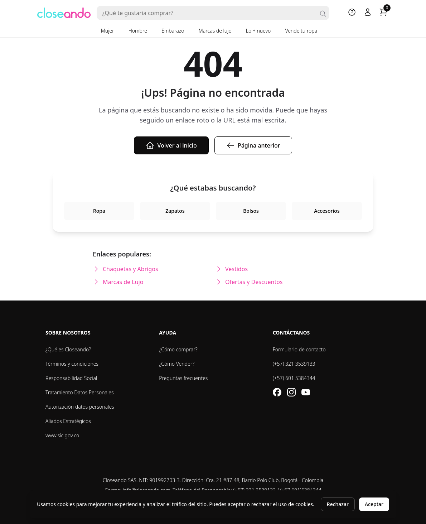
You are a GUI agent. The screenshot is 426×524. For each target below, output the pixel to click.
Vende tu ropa (301, 30)
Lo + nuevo (258, 30)
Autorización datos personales (79, 406)
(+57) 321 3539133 (294, 363)
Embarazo (172, 30)
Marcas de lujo (215, 30)
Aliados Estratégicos (68, 421)
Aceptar (374, 504)
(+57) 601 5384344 (294, 378)
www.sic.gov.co (62, 435)
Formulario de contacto (299, 349)
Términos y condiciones (71, 363)
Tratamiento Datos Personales (79, 392)
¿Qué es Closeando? (68, 349)
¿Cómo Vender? (176, 363)
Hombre (138, 30)
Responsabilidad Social (71, 378)
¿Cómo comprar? (178, 349)
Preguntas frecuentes (183, 378)
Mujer (107, 30)
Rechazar (338, 504)
